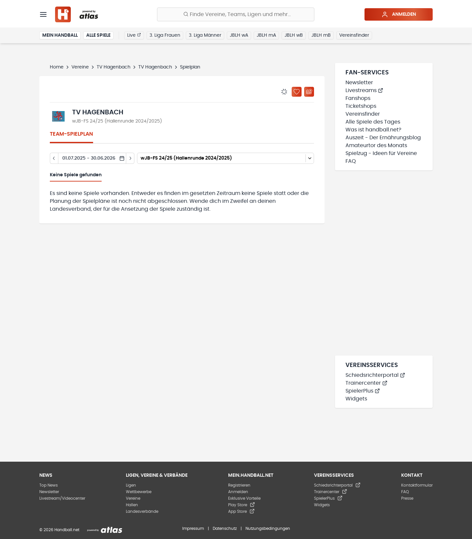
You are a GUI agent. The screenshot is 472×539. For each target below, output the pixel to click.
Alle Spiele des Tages (372, 122)
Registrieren (239, 485)
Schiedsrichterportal (375, 375)
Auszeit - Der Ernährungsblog (383, 137)
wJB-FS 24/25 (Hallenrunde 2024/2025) (117, 121)
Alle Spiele (98, 35)
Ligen (131, 485)
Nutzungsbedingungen (268, 528)
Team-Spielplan (71, 134)
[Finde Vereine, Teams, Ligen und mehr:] (235, 14)
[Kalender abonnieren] (309, 92)
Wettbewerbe (138, 492)
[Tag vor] (130, 158)
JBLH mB (321, 35)
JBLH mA (266, 35)
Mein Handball (60, 35)
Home (57, 67)
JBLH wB (294, 35)
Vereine (80, 67)
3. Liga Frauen (164, 35)
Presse (407, 498)
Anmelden (399, 14)
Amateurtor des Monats (376, 145)
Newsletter (359, 82)
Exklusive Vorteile (244, 498)
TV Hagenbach (113, 67)
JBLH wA (239, 35)
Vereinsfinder (354, 35)
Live (134, 35)
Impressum (193, 528)
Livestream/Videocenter (62, 498)
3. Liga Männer (205, 35)
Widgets (356, 398)
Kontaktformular (417, 485)
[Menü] (43, 14)
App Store (241, 511)
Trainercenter (366, 383)
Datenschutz (225, 528)
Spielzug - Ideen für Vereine (381, 153)
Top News (48, 485)
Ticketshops (360, 106)
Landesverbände (142, 511)
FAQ (350, 161)
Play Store (241, 505)
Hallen (132, 505)
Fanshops (357, 98)
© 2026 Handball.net (59, 530)
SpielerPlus (362, 391)
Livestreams (364, 90)
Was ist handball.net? (373, 129)
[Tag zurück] (54, 158)
